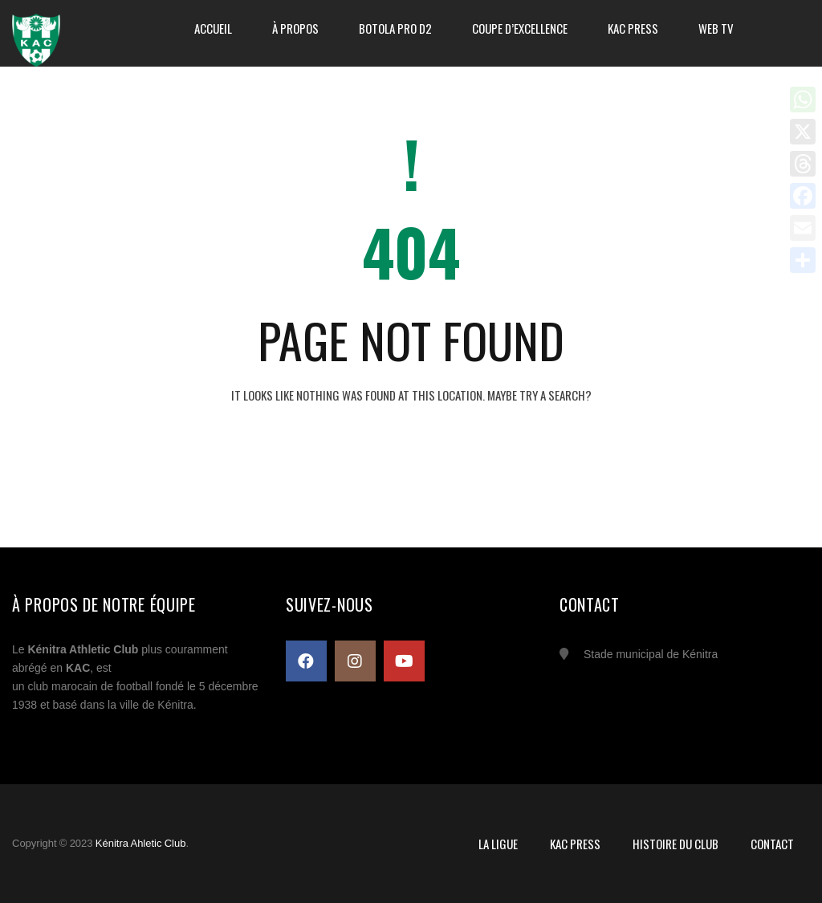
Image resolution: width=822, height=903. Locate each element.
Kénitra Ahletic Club (141, 843)
